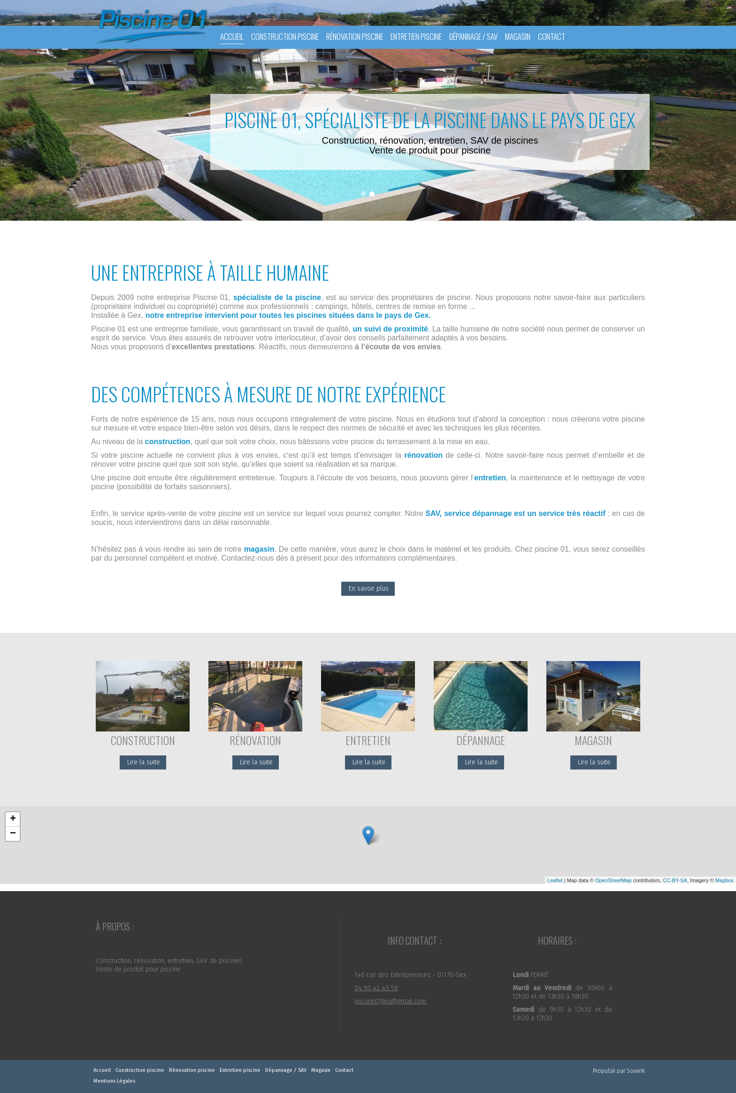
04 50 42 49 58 (376, 988)
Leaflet (555, 880)
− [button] (13, 834)
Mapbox (724, 880)
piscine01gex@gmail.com (390, 1001)
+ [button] (13, 819)
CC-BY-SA (675, 880)
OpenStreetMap (613, 880)
